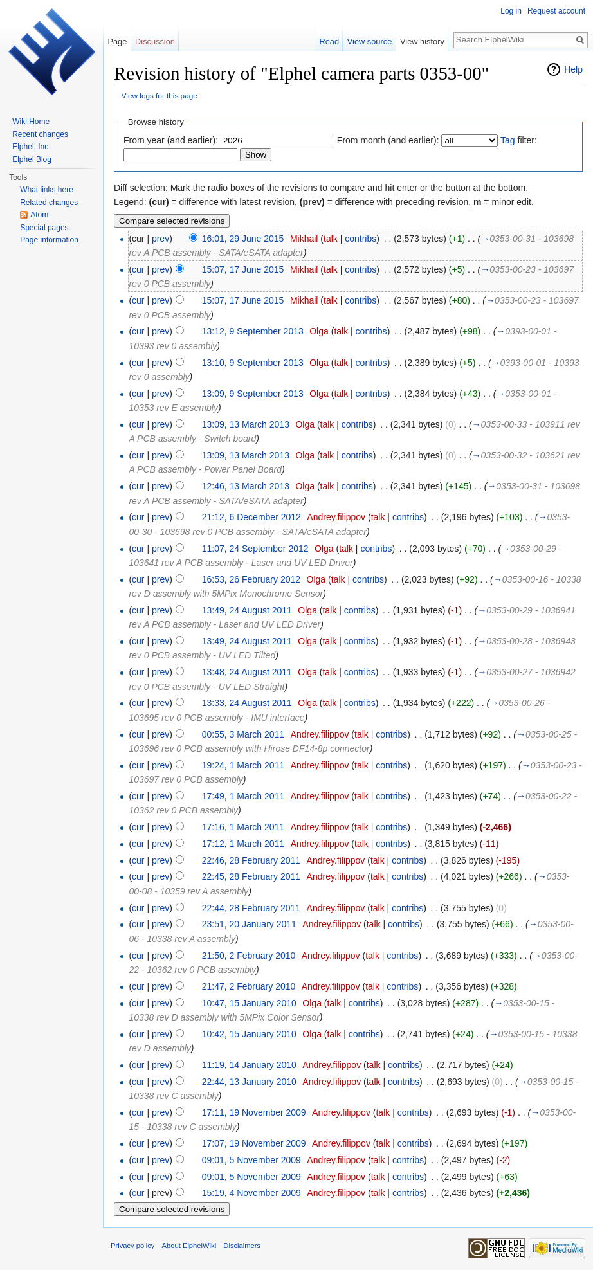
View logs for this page (159, 95)
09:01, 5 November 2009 (251, 1160)
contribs (360, 238)
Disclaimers (241, 1245)
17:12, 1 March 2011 (243, 844)
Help (573, 69)
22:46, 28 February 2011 (251, 860)
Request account (556, 10)
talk (331, 238)
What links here (46, 189)
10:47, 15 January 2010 (249, 1003)
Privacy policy (132, 1245)
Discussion (155, 41)
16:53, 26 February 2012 (251, 579)
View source (369, 41)
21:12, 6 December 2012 (251, 517)
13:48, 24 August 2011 (247, 672)
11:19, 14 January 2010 (249, 1065)
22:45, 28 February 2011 (251, 876)
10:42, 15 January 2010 (249, 1034)
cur (138, 269)
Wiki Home (31, 121)
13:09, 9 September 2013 (253, 393)
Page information (49, 239)
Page (117, 41)
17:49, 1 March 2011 (243, 796)
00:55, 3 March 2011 (243, 734)
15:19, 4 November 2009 (251, 1193)
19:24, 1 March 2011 (243, 765)
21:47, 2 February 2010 (249, 986)
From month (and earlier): (388, 140)
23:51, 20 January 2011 (249, 924)
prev (160, 238)
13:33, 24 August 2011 (247, 703)
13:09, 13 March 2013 (245, 424)
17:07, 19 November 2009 (254, 1143)
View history (422, 41)
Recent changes (40, 134)
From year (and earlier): (170, 140)
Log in (511, 10)
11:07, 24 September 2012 (255, 548)
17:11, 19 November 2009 (254, 1112)
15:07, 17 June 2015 (243, 269)
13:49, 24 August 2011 (247, 610)
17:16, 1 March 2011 (243, 827)
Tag (507, 140)
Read (329, 41)
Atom (39, 214)
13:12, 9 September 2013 (253, 331)
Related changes (49, 202)
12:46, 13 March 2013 (245, 486)
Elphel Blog (31, 159)
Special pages (44, 227)
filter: (518, 140)
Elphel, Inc (30, 146)
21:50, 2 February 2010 (249, 955)
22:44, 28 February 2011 (251, 908)
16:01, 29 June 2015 (243, 238)
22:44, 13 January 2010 (249, 1081)
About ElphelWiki (189, 1245)
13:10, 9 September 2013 (253, 363)
